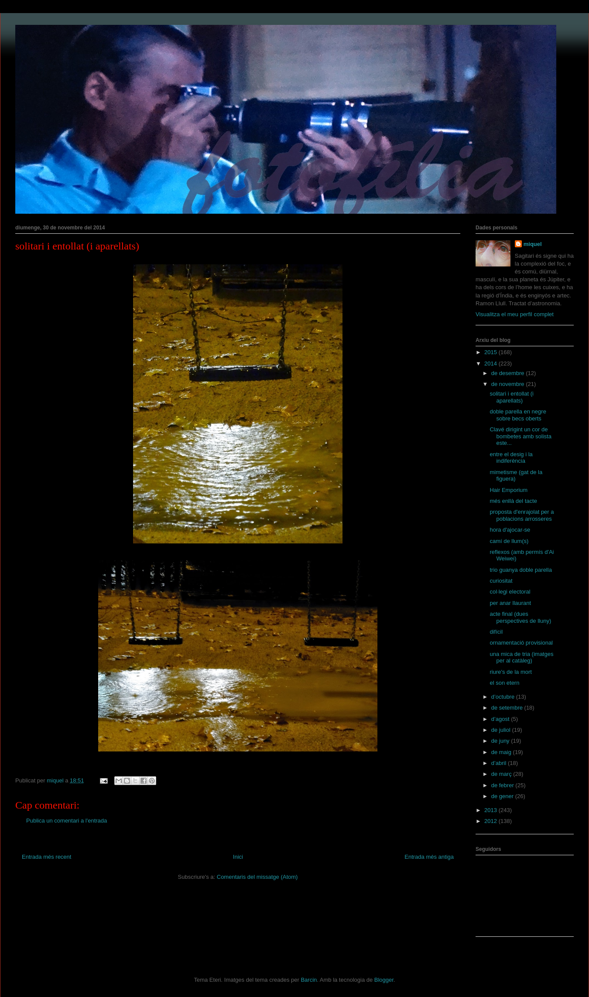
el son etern (504, 682)
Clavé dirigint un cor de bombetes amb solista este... (520, 436)
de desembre (508, 373)
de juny (501, 741)
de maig (502, 752)
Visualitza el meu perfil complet (515, 314)
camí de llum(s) (509, 541)
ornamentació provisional (521, 642)
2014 (491, 363)
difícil (496, 631)
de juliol (501, 730)
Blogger (384, 980)
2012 (491, 821)
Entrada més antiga (429, 857)
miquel (533, 244)
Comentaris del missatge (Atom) (257, 877)
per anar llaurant (510, 603)
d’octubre (503, 696)
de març (502, 774)
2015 (491, 352)
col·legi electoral (510, 591)
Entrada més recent (46, 857)
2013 (491, 810)
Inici (238, 857)
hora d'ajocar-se (510, 529)
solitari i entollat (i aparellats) (511, 397)
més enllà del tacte (513, 501)
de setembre (507, 707)
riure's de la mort (510, 672)
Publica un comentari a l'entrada (66, 820)
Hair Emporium (508, 490)
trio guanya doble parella (520, 570)
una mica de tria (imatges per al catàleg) (521, 657)
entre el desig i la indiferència (511, 457)
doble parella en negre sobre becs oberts (518, 415)
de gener (503, 796)
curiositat (501, 580)
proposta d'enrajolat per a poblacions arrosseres (522, 515)
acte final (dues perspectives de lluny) (520, 617)
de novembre (508, 384)
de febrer (503, 785)
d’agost (501, 719)
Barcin (309, 980)
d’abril (499, 763)
